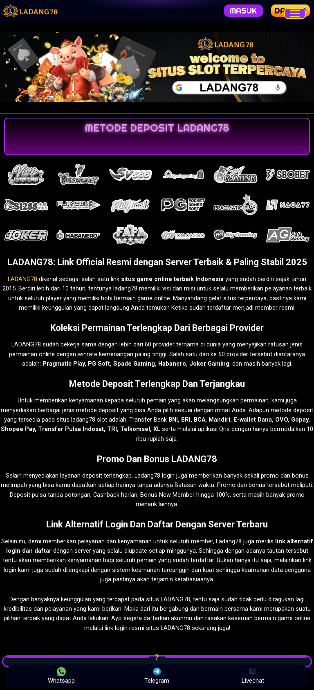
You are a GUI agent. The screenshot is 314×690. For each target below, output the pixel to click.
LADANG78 (22, 279)
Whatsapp (61, 675)
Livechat (253, 675)
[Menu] (295, 13)
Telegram (156, 675)
